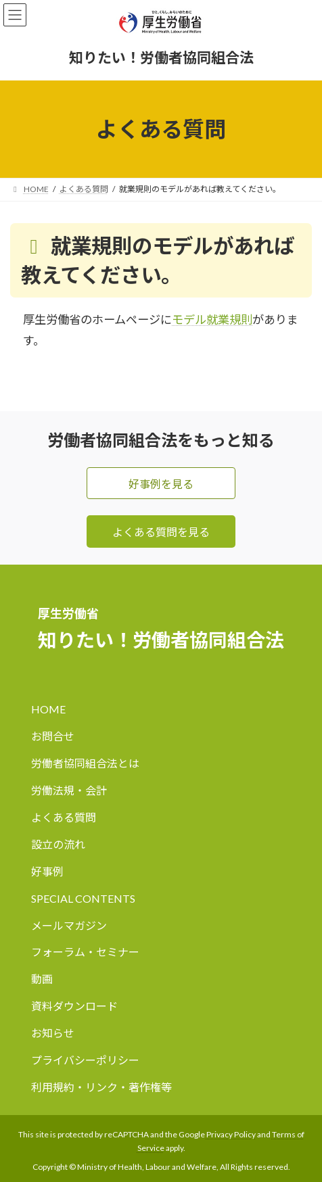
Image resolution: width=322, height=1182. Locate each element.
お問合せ (52, 736)
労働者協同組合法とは (85, 763)
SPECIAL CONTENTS (83, 898)
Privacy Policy (231, 1134)
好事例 (47, 871)
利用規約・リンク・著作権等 (101, 1087)
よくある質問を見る (161, 531)
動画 (42, 979)
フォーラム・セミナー (85, 952)
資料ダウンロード (74, 1006)
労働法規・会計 (69, 790)
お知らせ (52, 1033)
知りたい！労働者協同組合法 (161, 57)
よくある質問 (63, 817)
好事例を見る (161, 483)
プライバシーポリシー (85, 1060)
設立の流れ (58, 844)
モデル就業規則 (212, 319)
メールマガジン (69, 925)
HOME (48, 709)
